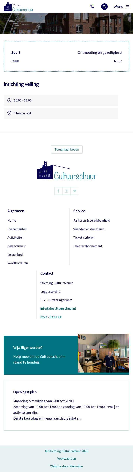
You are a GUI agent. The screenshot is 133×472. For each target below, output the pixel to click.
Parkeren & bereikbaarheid (91, 221)
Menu (121, 6)
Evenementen (17, 229)
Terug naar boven (67, 149)
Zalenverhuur (16, 246)
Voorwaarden (66, 458)
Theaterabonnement (87, 246)
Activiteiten (15, 238)
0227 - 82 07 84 (50, 317)
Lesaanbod (15, 255)
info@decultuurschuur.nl (58, 309)
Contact (46, 273)
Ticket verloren (83, 238)
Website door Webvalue (66, 466)
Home (11, 221)
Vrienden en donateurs (89, 229)
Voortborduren (17, 263)
